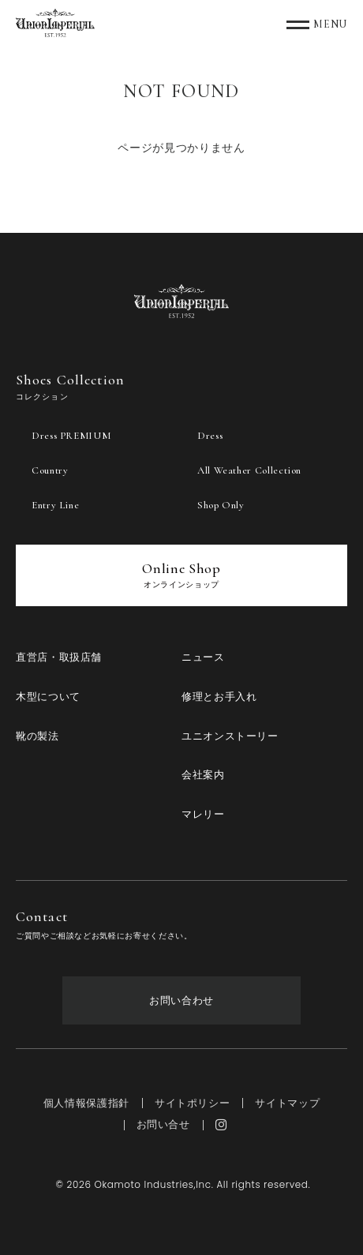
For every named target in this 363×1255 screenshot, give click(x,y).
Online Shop (181, 574)
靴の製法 (37, 736)
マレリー (203, 814)
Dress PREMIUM (71, 435)
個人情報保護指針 (86, 1103)
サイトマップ (287, 1103)
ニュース (203, 657)
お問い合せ (163, 1124)
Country (50, 470)
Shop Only (221, 505)
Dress (210, 435)
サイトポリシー (192, 1103)
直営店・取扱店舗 (59, 657)
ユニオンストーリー (230, 736)
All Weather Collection (249, 470)
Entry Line (55, 505)
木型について (48, 696)
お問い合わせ (181, 1000)
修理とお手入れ (219, 696)
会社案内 (203, 775)
